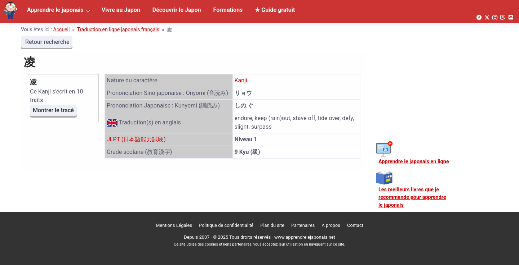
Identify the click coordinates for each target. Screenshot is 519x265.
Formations (228, 9)
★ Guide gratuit (275, 9)
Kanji (241, 80)
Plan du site (272, 225)
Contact (355, 225)
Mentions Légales (174, 225)
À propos (331, 225)
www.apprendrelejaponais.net (304, 237)
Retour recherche (47, 41)
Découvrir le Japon (176, 9)
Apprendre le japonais (55, 9)
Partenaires (303, 225)
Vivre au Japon (121, 9)
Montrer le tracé (53, 110)
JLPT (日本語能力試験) (136, 139)
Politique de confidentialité (226, 225)
